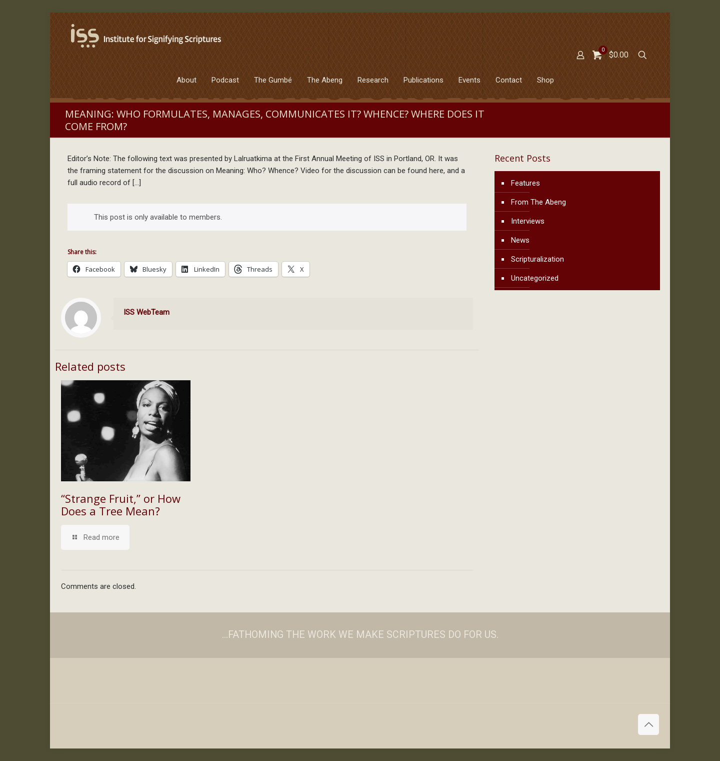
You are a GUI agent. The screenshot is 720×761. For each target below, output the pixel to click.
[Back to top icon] (648, 724)
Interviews (527, 221)
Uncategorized (534, 278)
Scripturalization (537, 259)
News (520, 240)
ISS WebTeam (147, 312)
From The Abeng (538, 202)
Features (525, 183)
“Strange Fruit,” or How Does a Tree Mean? (120, 504)
